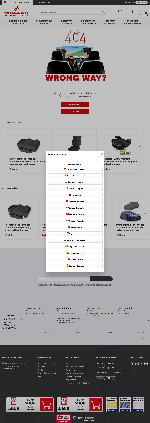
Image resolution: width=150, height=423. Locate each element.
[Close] (101, 154)
